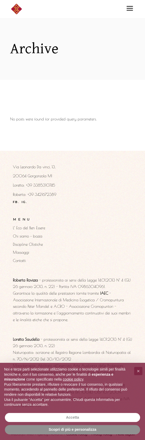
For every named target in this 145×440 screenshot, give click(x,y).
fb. (16, 202)
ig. (24, 202)
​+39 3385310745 (40, 185)
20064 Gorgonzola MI (32, 176)
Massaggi (21, 252)
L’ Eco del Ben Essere (29, 228)
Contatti (19, 260)
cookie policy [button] (73, 379)
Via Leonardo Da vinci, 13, (34, 167)
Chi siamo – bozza (27, 236)
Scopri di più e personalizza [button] (72, 429)
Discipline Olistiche (28, 244)
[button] (138, 371)
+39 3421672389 (42, 194)
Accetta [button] (72, 417)
